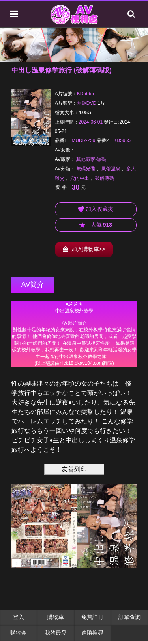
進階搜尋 (92, 633)
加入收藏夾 (95, 209)
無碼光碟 (85, 169)
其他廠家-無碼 (91, 159)
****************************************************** (74, 334)
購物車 (55, 617)
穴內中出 (79, 178)
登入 (18, 617)
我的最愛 (56, 633)
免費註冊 (92, 617)
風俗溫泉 (110, 169)
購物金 (18, 633)
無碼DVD (86, 103)
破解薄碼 (104, 178)
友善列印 (74, 469)
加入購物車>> (84, 249)
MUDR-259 (83, 140)
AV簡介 (33, 284)
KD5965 (85, 93)
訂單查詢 (129, 617)
